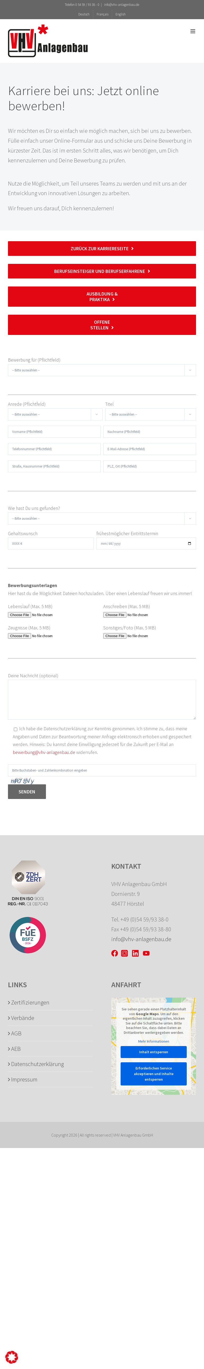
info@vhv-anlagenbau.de (121, 4)
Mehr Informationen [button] (153, 1041)
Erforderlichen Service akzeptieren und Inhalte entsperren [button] (153, 1073)
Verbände (22, 1018)
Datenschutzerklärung (37, 1064)
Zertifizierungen (30, 1002)
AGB (16, 1033)
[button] (11, 1357)
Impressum (24, 1079)
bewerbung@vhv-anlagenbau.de (44, 752)
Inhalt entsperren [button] (153, 1051)
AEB (16, 1048)
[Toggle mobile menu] (193, 31)
